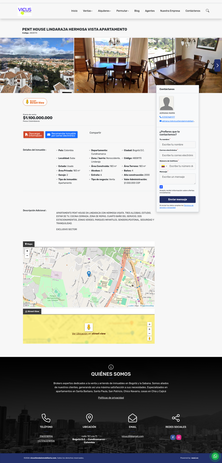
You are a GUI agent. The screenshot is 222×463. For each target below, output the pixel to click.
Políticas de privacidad (111, 397)
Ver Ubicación (80, 333)
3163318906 (46, 436)
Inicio (74, 10)
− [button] (27, 256)
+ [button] (27, 251)
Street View (35, 101)
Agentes (150, 10)
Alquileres (103, 10)
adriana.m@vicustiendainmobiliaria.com (180, 121)
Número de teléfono (169, 161)
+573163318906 (46, 440)
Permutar (122, 10)
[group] (37, 65)
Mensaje (164, 171)
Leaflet (131, 306)
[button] (77, 90)
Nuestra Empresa (170, 10)
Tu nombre (165, 139)
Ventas (87, 10)
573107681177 (168, 117)
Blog (137, 10)
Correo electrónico (169, 150)
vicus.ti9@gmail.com (133, 436)
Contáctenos (192, 10)
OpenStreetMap (148, 306)
